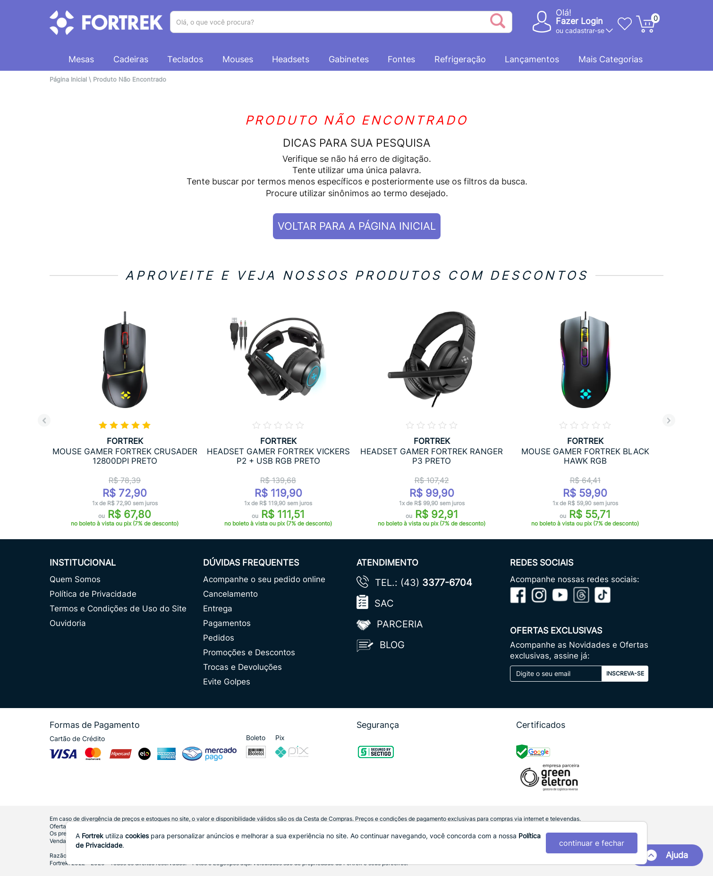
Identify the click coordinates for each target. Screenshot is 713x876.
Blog (392, 645)
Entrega (217, 608)
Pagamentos (227, 623)
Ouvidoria (68, 623)
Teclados (185, 59)
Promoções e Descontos (249, 652)
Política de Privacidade (93, 594)
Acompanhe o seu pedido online (264, 579)
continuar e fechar (591, 843)
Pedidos (218, 637)
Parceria (400, 624)
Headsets (290, 59)
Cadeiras (130, 59)
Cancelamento (230, 594)
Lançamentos (532, 59)
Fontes (401, 59)
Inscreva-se (625, 673)
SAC (384, 603)
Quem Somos (75, 579)
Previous (44, 420)
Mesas (81, 59)
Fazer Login (579, 21)
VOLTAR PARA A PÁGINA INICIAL (357, 226)
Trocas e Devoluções (242, 667)
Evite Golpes (226, 681)
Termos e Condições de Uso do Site (118, 608)
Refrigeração (460, 59)
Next (668, 420)
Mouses (237, 59)
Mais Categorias (610, 59)
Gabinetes (349, 59)
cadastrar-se (584, 30)
